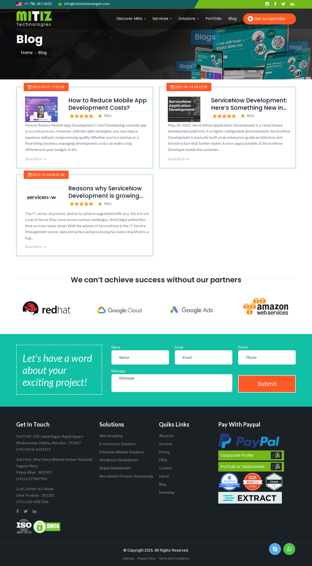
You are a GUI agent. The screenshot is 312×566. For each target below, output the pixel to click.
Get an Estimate (269, 19)
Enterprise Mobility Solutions (121, 452)
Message (118, 371)
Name (115, 347)
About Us (166, 436)
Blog (232, 18)
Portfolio (214, 18)
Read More (36, 159)
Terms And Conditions (174, 558)
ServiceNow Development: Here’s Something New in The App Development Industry (249, 111)
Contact (165, 468)
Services (160, 18)
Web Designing (110, 436)
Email (179, 347)
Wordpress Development (118, 460)
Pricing (164, 452)
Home (27, 52)
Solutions (187, 18)
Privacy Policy (146, 558)
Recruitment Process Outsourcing (126, 476)
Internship (167, 492)
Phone (243, 347)
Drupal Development (115, 468)
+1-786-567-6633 (34, 4)
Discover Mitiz (129, 18)
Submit (267, 384)
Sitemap (128, 558)
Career (164, 476)
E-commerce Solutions (117, 444)
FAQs (163, 460)
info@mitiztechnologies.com (84, 4)
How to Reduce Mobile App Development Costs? (107, 104)
